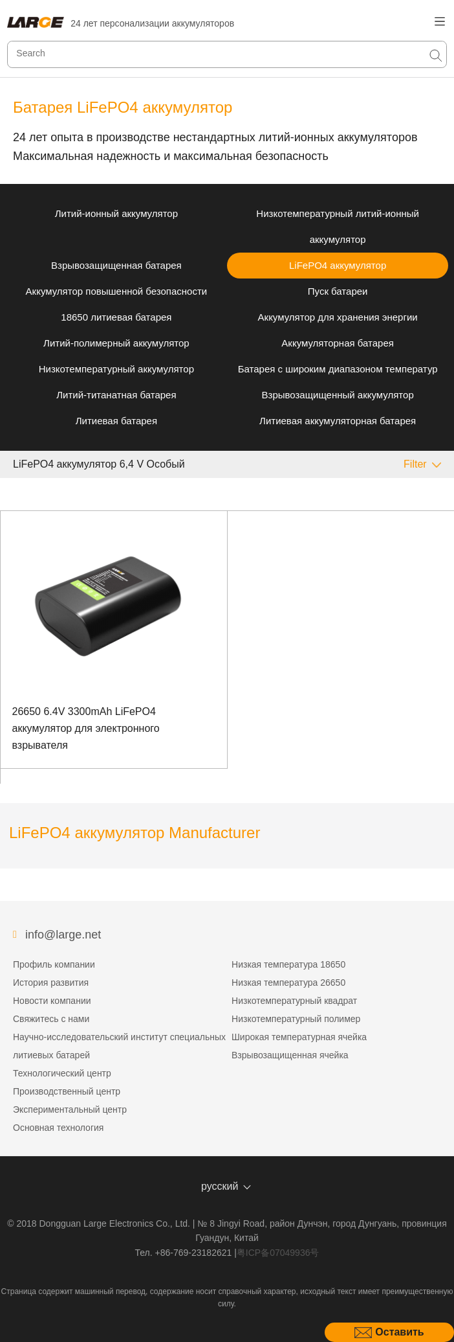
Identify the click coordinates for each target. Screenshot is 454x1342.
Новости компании (52, 1000)
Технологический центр (62, 1073)
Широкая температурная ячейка (299, 1037)
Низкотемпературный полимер (296, 1019)
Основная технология (58, 1127)
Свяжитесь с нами (51, 1019)
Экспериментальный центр (70, 1109)
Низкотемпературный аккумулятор (116, 368)
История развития (51, 982)
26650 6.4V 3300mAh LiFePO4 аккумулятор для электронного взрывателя (86, 728)
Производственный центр (66, 1091)
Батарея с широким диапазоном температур (338, 368)
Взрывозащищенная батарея (116, 265)
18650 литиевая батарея (116, 317)
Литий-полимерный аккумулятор (116, 342)
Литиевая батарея (116, 420)
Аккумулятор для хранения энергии (338, 317)
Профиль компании (54, 964)
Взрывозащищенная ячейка (290, 1055)
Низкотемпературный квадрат (294, 1000)
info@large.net (63, 934)
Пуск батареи (338, 291)
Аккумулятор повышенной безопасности (117, 291)
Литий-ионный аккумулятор (116, 213)
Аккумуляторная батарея (337, 342)
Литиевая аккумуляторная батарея (337, 420)
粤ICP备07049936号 (278, 1252)
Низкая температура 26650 (288, 982)
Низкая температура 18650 (288, 964)
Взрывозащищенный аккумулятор (338, 394)
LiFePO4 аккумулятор (337, 265)
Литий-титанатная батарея (116, 394)
